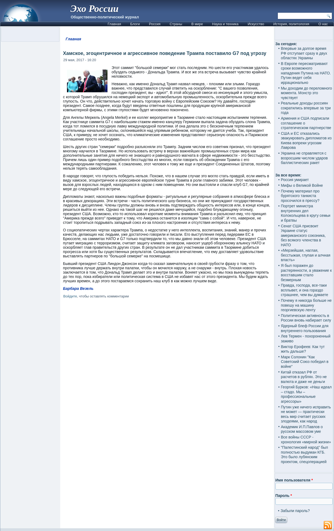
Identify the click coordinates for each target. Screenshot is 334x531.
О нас (323, 24)
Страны (176, 24)
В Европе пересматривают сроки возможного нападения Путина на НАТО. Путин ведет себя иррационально (306, 73)
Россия (155, 24)
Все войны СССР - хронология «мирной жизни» (306, 439)
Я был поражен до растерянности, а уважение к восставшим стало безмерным (306, 272)
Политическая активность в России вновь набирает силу (306, 318)
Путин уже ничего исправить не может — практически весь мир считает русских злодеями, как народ (306, 414)
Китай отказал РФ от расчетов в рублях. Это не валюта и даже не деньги (304, 377)
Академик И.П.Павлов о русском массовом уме (302, 429)
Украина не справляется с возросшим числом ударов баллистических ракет (304, 158)
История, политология (291, 24)
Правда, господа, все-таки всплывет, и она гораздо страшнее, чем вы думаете (304, 290)
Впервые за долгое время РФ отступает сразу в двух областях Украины (304, 53)
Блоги (135, 24)
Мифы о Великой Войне (302, 185)
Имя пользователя (294, 480)
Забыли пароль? (295, 511)
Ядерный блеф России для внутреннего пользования (304, 328)
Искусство (256, 24)
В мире (197, 24)
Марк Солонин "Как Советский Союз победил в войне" (304, 362)
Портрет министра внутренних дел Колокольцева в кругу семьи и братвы (305, 213)
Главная (114, 24)
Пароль (283, 495)
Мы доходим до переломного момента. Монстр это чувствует (306, 93)
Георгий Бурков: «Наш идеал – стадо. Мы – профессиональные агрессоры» (306, 394)
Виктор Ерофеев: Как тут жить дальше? (303, 349)
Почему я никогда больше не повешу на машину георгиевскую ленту (306, 305)
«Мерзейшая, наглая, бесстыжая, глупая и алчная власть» (305, 255)
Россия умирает (295, 180)
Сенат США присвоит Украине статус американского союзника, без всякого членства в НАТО (303, 235)
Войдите (70, 296)
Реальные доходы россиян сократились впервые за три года (306, 108)
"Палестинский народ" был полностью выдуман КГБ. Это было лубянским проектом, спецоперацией (304, 454)
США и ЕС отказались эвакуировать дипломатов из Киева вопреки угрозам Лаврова (306, 140)
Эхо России (94, 8)
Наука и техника (225, 24)
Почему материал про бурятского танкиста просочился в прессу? (300, 196)
